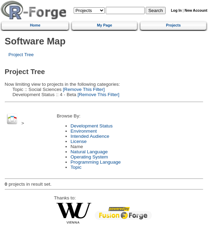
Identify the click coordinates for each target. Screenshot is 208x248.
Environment (84, 131)
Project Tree (21, 54)
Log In (176, 10)
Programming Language (96, 162)
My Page (104, 25)
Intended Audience (90, 136)
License (79, 141)
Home (35, 25)
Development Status (92, 125)
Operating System (89, 156)
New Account (196, 10)
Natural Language (89, 151)
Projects (173, 25)
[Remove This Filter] (83, 89)
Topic (76, 167)
